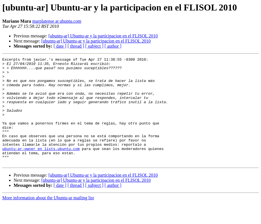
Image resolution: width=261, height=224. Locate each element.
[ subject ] (94, 46)
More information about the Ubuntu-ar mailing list (48, 219)
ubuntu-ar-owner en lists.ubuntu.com (41, 167)
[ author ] (113, 46)
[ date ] (60, 46)
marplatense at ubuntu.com (56, 21)
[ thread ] (75, 46)
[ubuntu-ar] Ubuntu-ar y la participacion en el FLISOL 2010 (103, 35)
